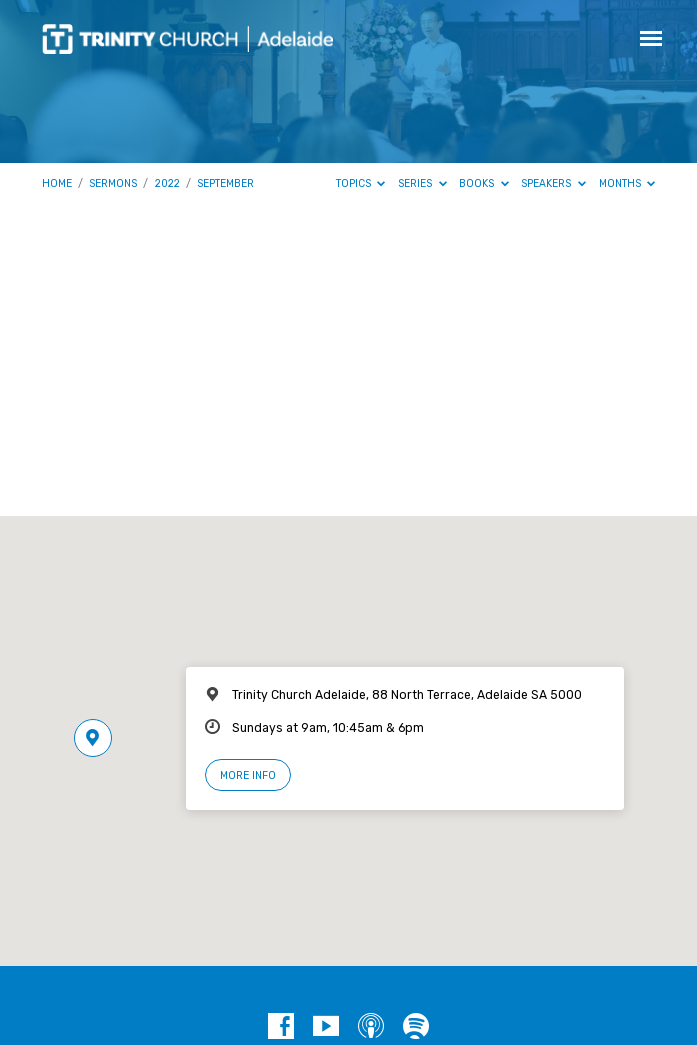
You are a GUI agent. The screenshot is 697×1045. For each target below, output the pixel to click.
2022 (167, 183)
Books (484, 183)
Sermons (113, 183)
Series (422, 183)
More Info (248, 775)
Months (627, 183)
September (225, 183)
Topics (361, 183)
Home (57, 183)
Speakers (553, 183)
